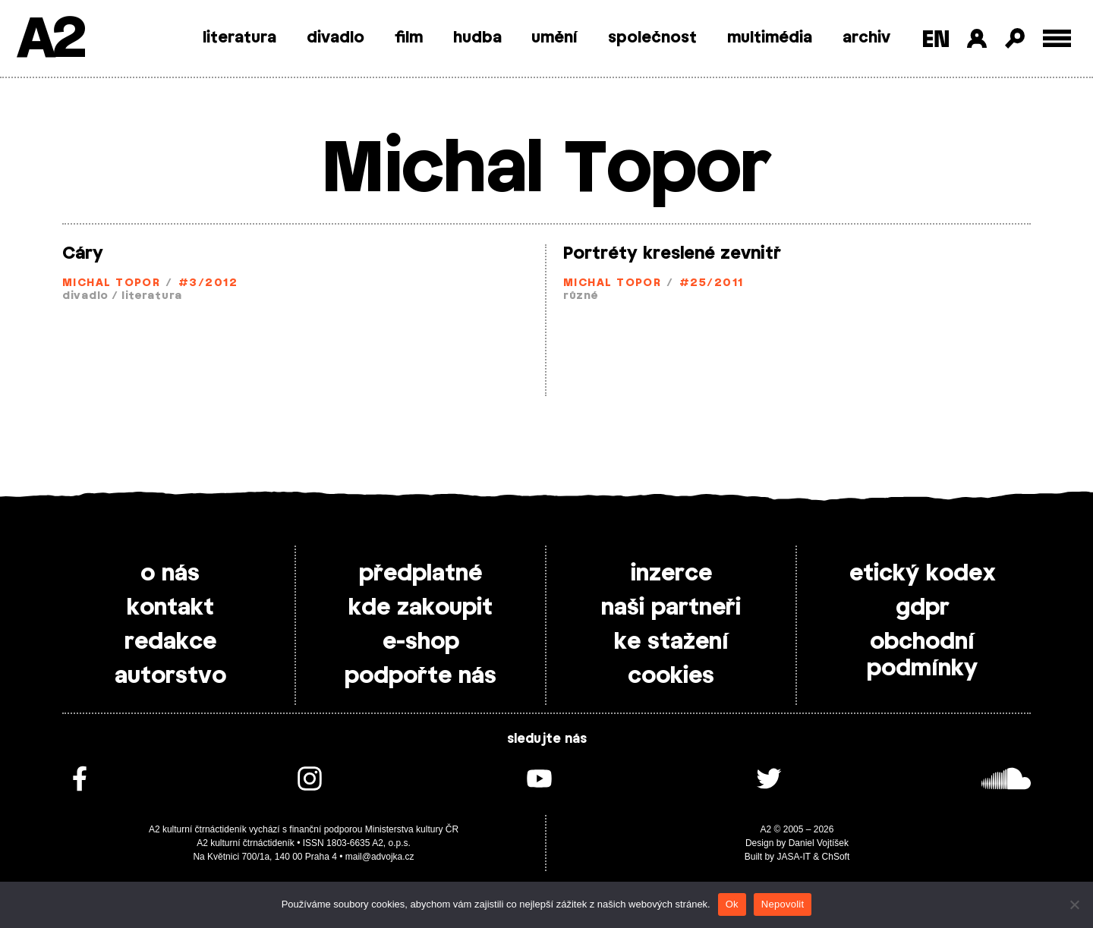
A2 (50, 40)
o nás (170, 573)
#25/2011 (711, 283)
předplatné (420, 573)
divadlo (335, 38)
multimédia (769, 38)
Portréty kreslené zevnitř (672, 253)
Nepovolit (782, 904)
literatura (239, 38)
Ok (732, 904)
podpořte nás (420, 676)
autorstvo (170, 676)
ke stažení (671, 642)
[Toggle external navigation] (1057, 38)
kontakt (170, 607)
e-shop (421, 642)
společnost (652, 38)
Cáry (82, 253)
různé (580, 296)
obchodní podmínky (922, 655)
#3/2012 (208, 283)
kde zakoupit (420, 607)
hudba (477, 38)
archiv (866, 38)
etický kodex (922, 573)
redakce (170, 642)
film (409, 38)
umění (554, 38)
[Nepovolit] (1074, 904)
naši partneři (671, 607)
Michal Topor (111, 283)
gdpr (923, 607)
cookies (671, 676)
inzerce (671, 573)
